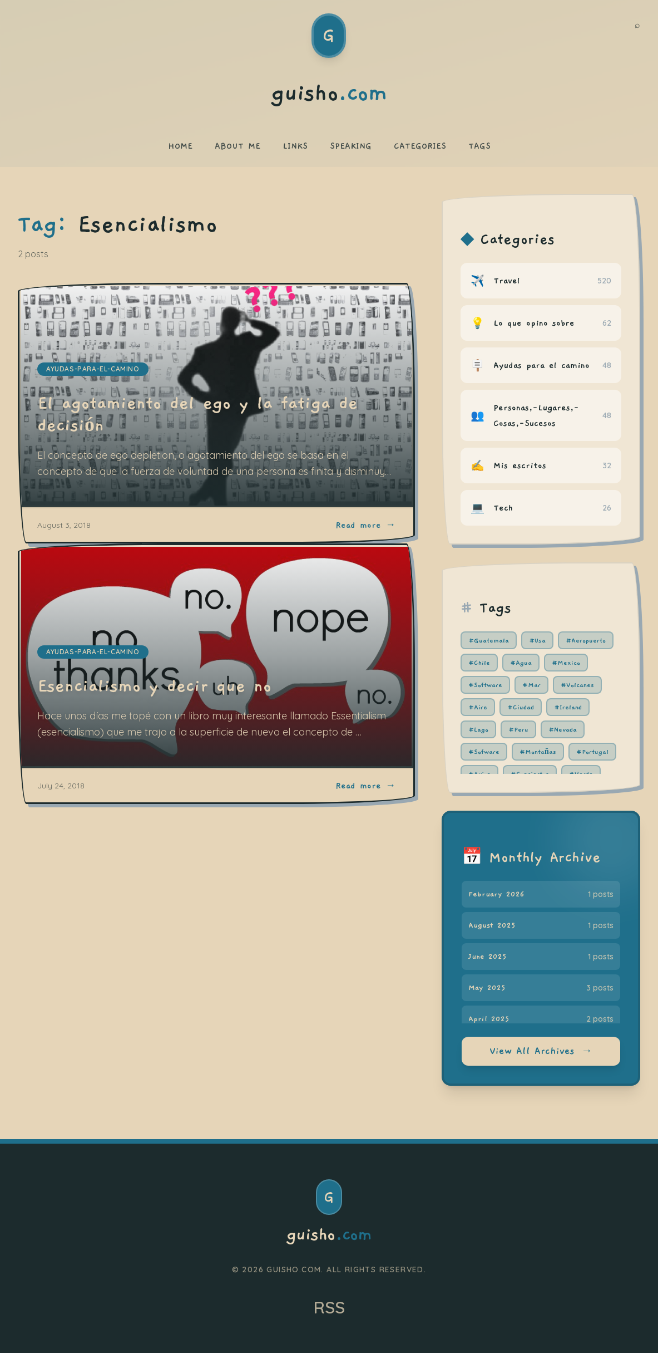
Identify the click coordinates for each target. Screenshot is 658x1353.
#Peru (518, 729)
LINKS (295, 146)
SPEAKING (351, 146)
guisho (329, 1235)
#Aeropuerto (586, 640)
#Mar (531, 685)
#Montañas (538, 752)
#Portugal (592, 752)
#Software (485, 685)
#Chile (479, 662)
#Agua (521, 662)
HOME (180, 146)
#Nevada (562, 729)
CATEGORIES (420, 146)
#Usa (537, 640)
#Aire (477, 707)
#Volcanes (577, 685)
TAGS (479, 146)
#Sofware (483, 752)
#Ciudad (520, 707)
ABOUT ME (237, 146)
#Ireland (568, 707)
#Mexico (566, 662)
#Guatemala (488, 640)
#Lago (478, 729)
